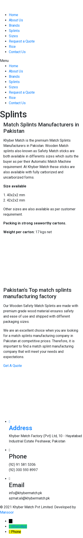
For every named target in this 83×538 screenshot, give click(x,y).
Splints (14, 31)
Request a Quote (22, 41)
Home (13, 15)
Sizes (13, 36)
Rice (12, 46)
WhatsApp (19, 526)
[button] (41, 60)
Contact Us (17, 52)
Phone (16, 532)
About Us (16, 20)
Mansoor (7, 512)
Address (20, 428)
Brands (14, 25)
